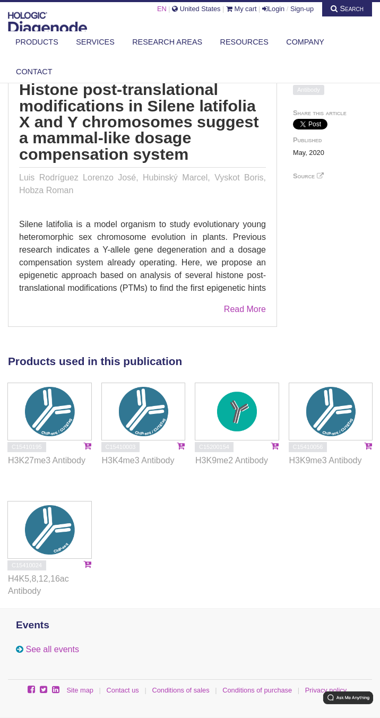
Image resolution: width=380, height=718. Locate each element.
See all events (52, 649)
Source (308, 176)
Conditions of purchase (257, 690)
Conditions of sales (180, 690)
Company (305, 42)
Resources (244, 42)
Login (273, 9)
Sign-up (302, 9)
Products (36, 42)
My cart (241, 9)
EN (162, 9)
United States (196, 9)
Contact (34, 71)
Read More (245, 309)
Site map (79, 690)
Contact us (123, 690)
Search (347, 8)
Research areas (167, 42)
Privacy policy (326, 690)
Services (95, 42)
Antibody (308, 89)
